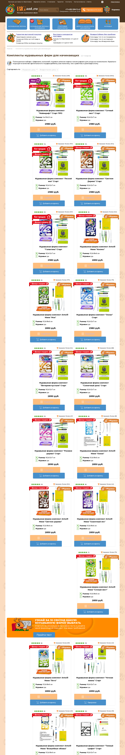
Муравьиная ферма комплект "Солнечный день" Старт (24, 301)
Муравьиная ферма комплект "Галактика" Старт (62, 174)
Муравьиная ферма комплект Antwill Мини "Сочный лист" (100, 365)
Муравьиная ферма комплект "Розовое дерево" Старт (62, 301)
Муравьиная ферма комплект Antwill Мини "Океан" (100, 301)
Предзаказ (71, 470)
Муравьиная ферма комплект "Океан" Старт (62, 238)
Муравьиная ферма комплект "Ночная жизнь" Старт (62, 452)
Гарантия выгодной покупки (28, 34)
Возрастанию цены (50, 69)
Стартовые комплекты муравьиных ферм (62, 28)
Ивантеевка (115, 2)
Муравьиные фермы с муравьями (39, 27)
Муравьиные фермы (17, 26)
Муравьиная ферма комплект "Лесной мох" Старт (100, 111)
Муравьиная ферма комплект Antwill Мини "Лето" (24, 452)
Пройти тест (44, 408)
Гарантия (60, 2)
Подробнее (15, 129)
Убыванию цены (30, 69)
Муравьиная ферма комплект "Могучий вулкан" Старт (100, 517)
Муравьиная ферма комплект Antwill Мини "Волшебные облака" (100, 454)
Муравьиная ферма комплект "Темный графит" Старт (24, 517)
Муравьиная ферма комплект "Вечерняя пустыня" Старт (100, 238)
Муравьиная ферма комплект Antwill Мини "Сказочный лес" (62, 365)
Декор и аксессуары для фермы (85, 27)
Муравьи (108, 26)
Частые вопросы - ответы (82, 2)
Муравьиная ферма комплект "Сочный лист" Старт (62, 111)
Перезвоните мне (93, 10)
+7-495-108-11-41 (72, 9)
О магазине (51, 2)
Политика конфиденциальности (104, 744)
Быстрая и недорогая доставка (62, 35)
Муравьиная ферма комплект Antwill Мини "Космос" (100, 174)
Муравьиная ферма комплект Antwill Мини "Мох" (24, 238)
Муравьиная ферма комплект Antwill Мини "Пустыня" (62, 517)
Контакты (68, 2)
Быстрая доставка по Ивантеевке (20, 2)
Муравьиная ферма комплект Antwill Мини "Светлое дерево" (24, 365)
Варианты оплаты (40, 2)
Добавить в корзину (33, 129)
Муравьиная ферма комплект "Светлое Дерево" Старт (24, 174)
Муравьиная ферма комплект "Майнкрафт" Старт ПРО (24, 111)
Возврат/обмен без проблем (102, 34)
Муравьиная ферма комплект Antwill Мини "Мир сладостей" (97, 580)
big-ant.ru (50, 753)
